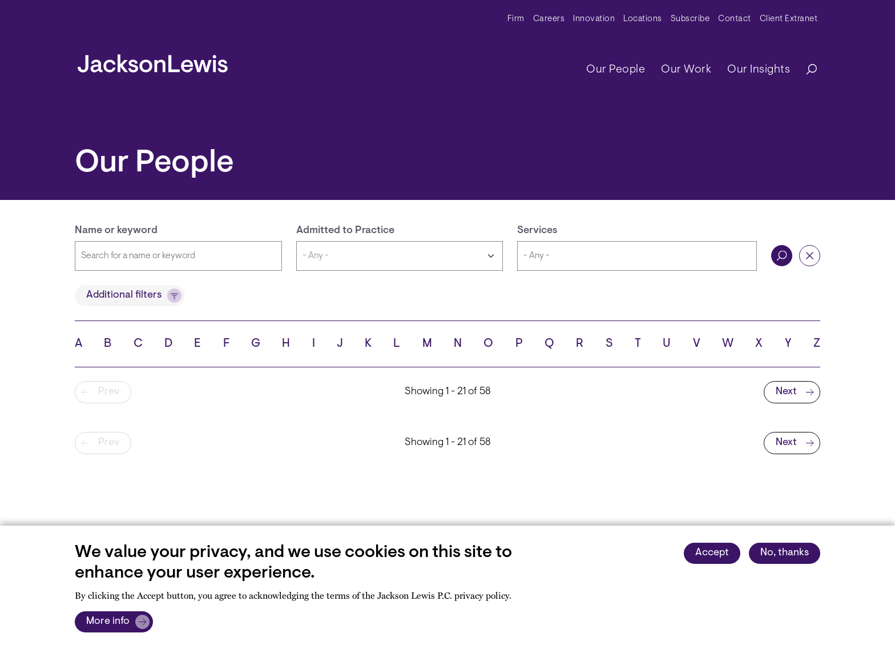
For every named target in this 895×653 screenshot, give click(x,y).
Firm (516, 19)
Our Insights (758, 69)
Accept (712, 553)
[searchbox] (637, 256)
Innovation (594, 19)
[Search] (806, 70)
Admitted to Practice (345, 231)
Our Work (686, 69)
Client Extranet (789, 19)
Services (537, 231)
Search (781, 255)
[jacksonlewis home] (153, 60)
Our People (615, 69)
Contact (734, 19)
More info (108, 621)
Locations (642, 19)
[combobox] (637, 256)
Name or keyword (116, 231)
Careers (549, 19)
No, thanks (784, 553)
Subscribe (690, 19)
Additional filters (124, 295)
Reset (809, 255)
